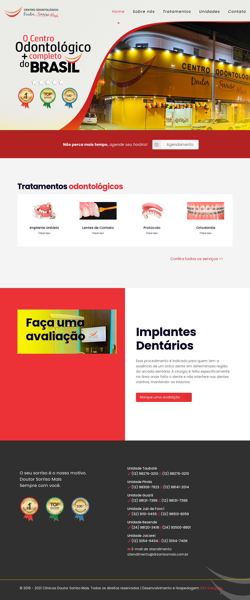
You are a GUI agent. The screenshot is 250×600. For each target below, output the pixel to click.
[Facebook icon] (220, 593)
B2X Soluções (211, 588)
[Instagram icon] (224, 593)
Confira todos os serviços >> (196, 258)
